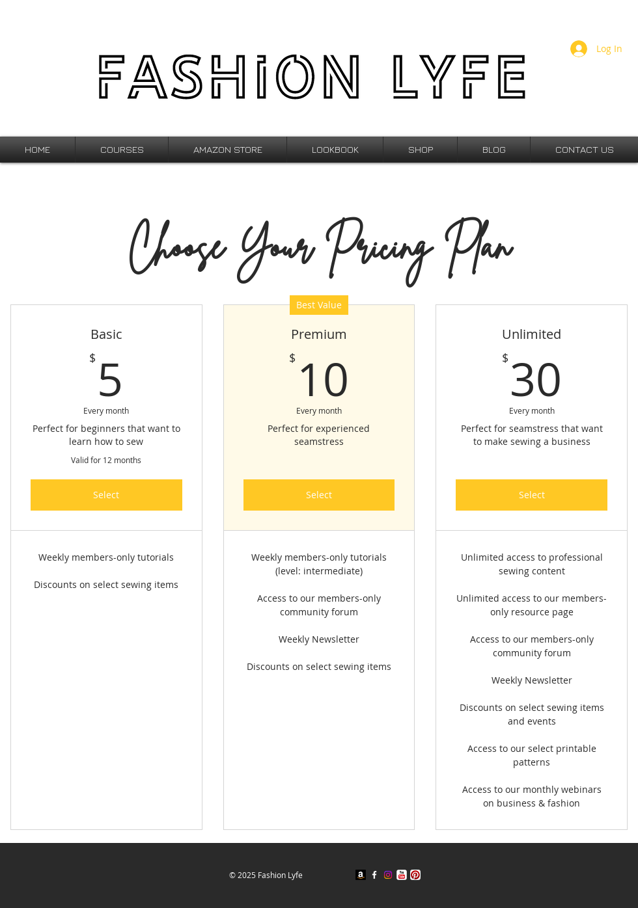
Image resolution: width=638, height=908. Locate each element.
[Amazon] (360, 875)
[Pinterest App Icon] (415, 875)
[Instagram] (388, 875)
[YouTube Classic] (401, 875)
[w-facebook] (374, 875)
